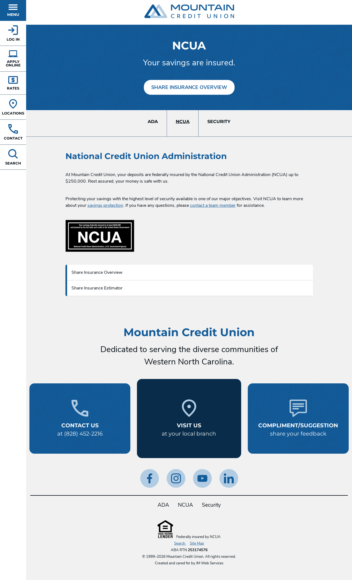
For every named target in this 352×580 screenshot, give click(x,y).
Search (180, 543)
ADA (153, 121)
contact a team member (213, 205)
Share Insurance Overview (189, 87)
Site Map (197, 543)
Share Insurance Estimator (97, 288)
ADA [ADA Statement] (163, 505)
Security (218, 121)
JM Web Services (209, 563)
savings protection (105, 205)
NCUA (182, 121)
